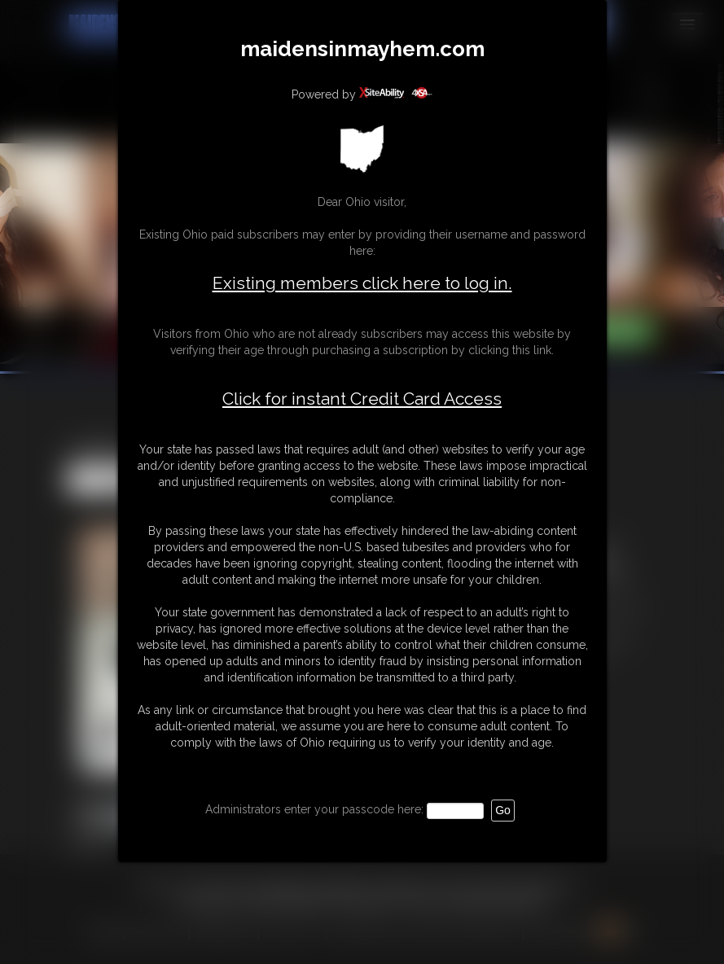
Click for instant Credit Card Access (362, 399)
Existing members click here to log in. (362, 283)
